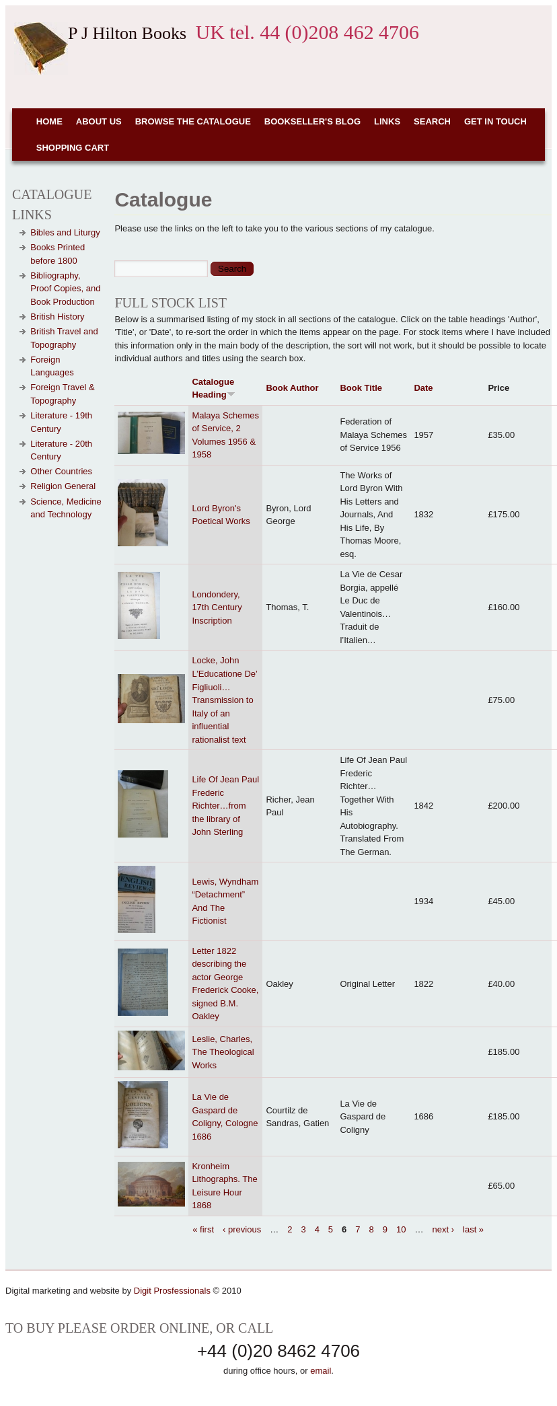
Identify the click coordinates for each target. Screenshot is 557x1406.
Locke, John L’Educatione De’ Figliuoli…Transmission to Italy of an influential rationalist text (224, 699)
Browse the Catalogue (193, 121)
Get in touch (495, 121)
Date (423, 388)
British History (57, 316)
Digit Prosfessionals (172, 1291)
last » (473, 1229)
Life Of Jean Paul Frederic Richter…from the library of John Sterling (225, 805)
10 (401, 1229)
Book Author (292, 388)
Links (387, 121)
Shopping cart (72, 148)
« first (203, 1229)
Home (49, 121)
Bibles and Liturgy (65, 232)
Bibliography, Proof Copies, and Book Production (65, 288)
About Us (99, 121)
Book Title (361, 388)
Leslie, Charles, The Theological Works (223, 1052)
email (320, 1371)
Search (432, 121)
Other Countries (61, 471)
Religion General (63, 486)
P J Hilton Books (127, 33)
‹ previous (242, 1229)
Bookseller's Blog (312, 121)
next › (444, 1229)
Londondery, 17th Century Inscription (217, 607)
